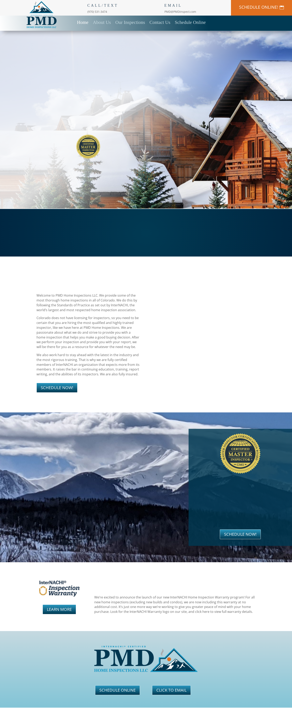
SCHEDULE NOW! (57, 387)
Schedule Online (190, 22)
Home (82, 22)
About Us (102, 22)
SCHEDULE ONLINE (117, 690)
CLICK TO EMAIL (171, 690)
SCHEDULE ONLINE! (258, 7)
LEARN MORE (59, 609)
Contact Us (159, 22)
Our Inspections (130, 22)
